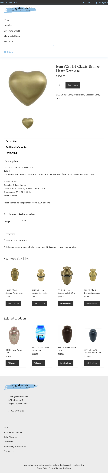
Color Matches (10, 437)
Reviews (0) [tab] (11, 153)
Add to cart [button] (12, 363)
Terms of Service (55, 468)
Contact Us (9, 451)
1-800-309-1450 (8, 2)
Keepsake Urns (92, 95)
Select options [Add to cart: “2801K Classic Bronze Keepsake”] (91, 303)
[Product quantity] (60, 85)
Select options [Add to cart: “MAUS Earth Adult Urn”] (65, 363)
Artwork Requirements (14, 432)
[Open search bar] (54, 46)
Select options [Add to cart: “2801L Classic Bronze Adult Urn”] (13, 303)
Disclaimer (67, 468)
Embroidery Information (15, 446)
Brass (81, 95)
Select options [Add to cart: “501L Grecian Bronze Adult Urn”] (65, 303)
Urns (58, 98)
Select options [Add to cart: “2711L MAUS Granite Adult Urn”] (91, 363)
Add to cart (73, 85)
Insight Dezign (78, 465)
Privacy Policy (42, 468)
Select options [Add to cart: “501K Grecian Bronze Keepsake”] (39, 303)
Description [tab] (11, 141)
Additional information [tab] (16, 147)
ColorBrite (8, 441)
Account (87, 2)
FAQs (6, 427)
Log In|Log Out (101, 2)
